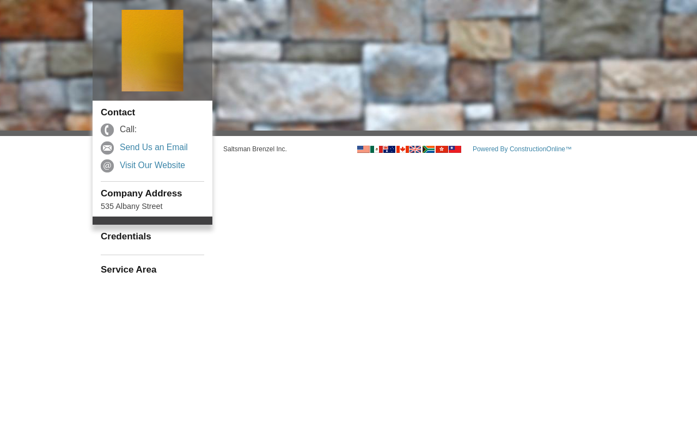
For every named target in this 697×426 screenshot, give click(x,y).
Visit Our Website (152, 165)
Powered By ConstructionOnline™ (522, 149)
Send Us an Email (154, 147)
